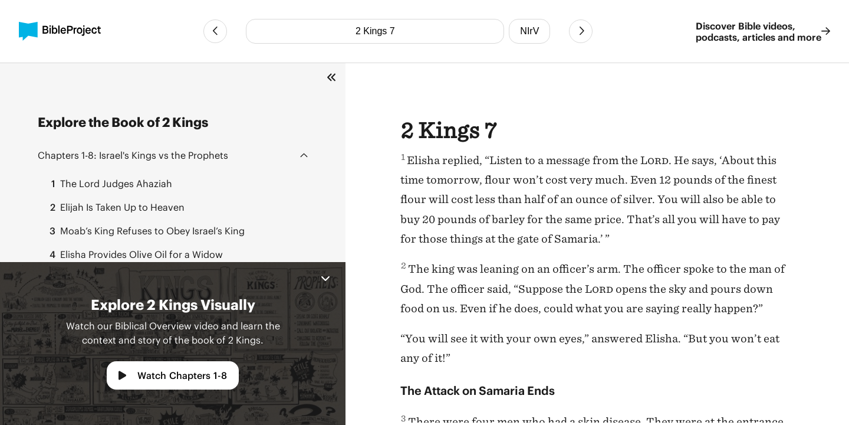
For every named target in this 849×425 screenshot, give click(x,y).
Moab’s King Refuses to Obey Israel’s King (143, 231)
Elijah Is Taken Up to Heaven (113, 207)
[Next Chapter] (581, 31)
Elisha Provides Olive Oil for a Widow (132, 254)
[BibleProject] (60, 31)
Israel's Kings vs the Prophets (133, 155)
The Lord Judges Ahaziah (107, 183)
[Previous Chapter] (215, 31)
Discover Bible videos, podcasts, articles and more (763, 31)
